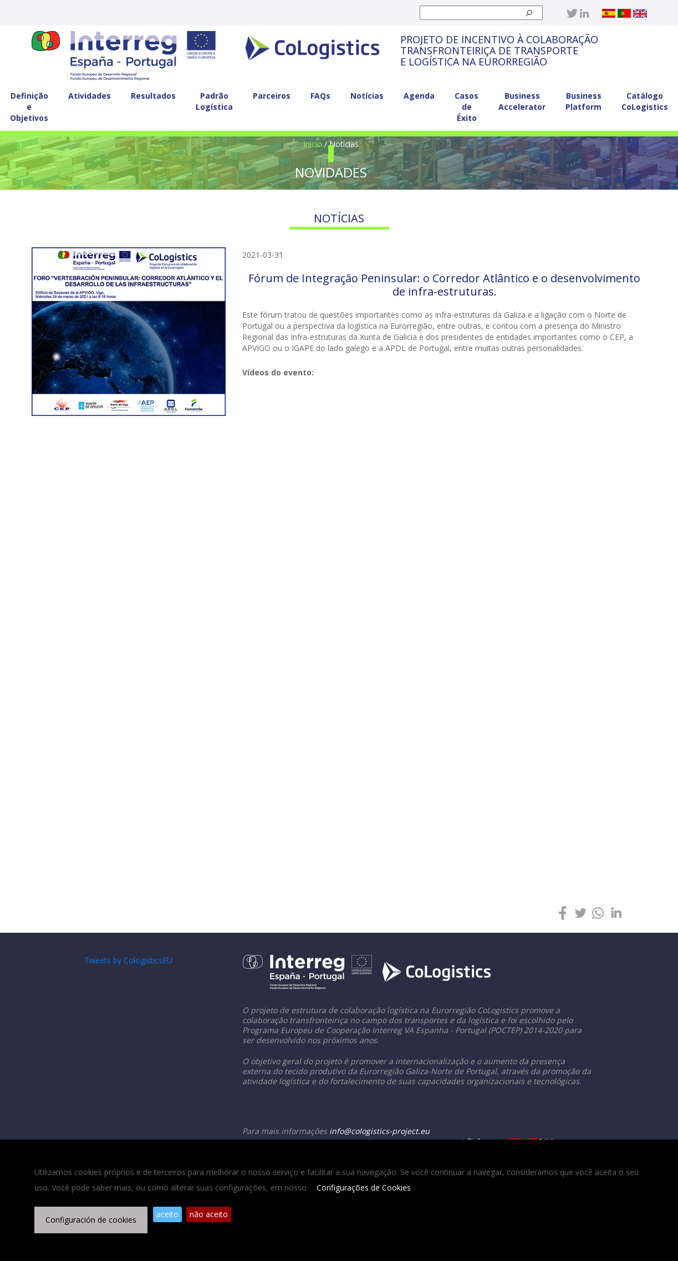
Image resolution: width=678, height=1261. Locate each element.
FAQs (320, 95)
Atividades (89, 95)
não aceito (209, 1214)
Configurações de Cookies (364, 1187)
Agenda (419, 95)
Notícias (367, 95)
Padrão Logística (214, 101)
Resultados (153, 95)
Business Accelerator (522, 101)
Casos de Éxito (466, 106)
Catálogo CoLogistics (644, 101)
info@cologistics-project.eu (379, 1131)
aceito (167, 1214)
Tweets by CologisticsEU (128, 960)
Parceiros (271, 95)
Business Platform (583, 101)
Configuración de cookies (90, 1219)
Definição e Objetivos (29, 106)
